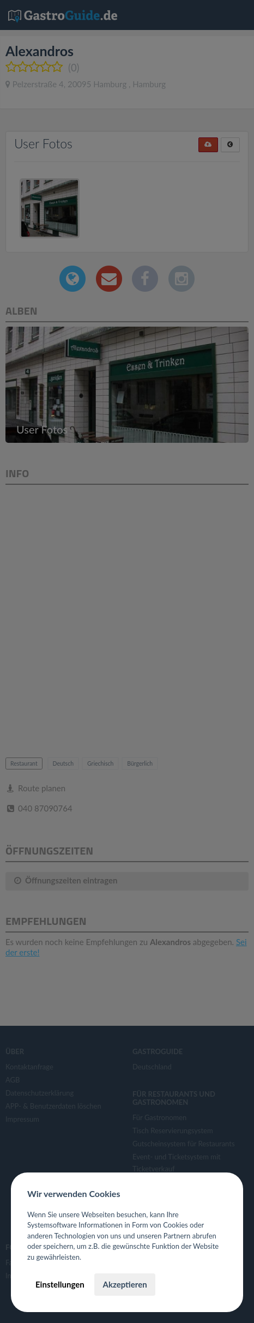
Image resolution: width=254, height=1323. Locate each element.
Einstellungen (59, 1284)
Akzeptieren (124, 1284)
